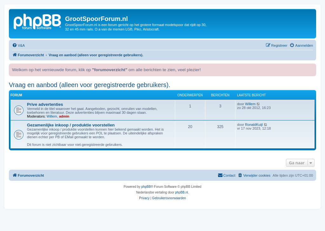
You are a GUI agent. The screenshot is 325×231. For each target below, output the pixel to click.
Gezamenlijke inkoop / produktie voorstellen (71, 125)
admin (64, 116)
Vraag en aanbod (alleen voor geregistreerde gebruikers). (89, 84)
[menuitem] (18, 45)
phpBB (146, 186)
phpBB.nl (181, 192)
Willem (52, 116)
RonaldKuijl (254, 124)
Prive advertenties (45, 104)
